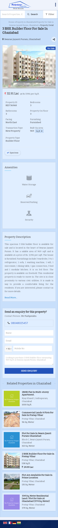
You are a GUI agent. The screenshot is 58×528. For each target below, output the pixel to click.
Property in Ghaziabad (25, 22)
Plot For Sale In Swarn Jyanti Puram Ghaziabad (36, 434)
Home (11, 22)
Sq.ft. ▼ (39, 131)
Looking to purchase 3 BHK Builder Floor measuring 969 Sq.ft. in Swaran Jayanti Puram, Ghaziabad (29, 360)
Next (51, 67)
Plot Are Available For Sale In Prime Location (37, 476)
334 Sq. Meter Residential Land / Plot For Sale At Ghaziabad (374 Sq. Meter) (36, 498)
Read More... (11, 297)
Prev (6, 67)
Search (32, 14)
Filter (50, 14)
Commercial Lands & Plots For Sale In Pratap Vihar (37, 413)
